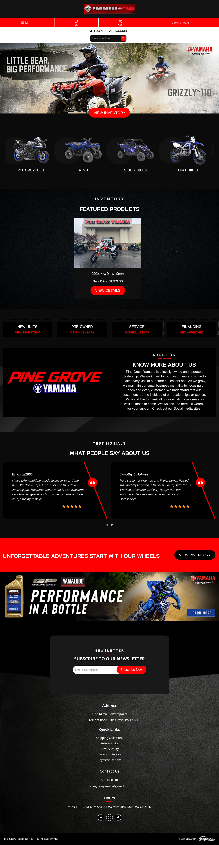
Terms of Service (109, 754)
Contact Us (110, 771)
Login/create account (109, 30)
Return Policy (109, 743)
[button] (107, 525)
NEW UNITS (27, 326)
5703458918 (109, 780)
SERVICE (136, 326)
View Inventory (195, 555)
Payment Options (110, 759)
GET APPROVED (191, 332)
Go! (124, 36)
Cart (120, 23)
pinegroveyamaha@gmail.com (109, 786)
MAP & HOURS (180, 23)
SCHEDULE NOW (137, 332)
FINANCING (191, 326)
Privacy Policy (109, 748)
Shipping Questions (109, 737)
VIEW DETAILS (108, 290)
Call (77, 23)
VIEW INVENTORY (109, 113)
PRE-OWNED (82, 326)
